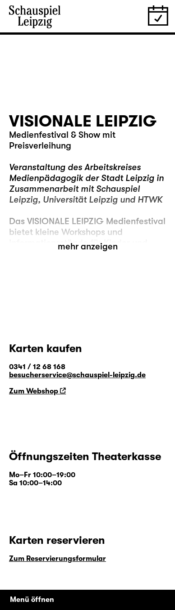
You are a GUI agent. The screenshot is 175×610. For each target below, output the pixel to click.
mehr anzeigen (88, 246)
